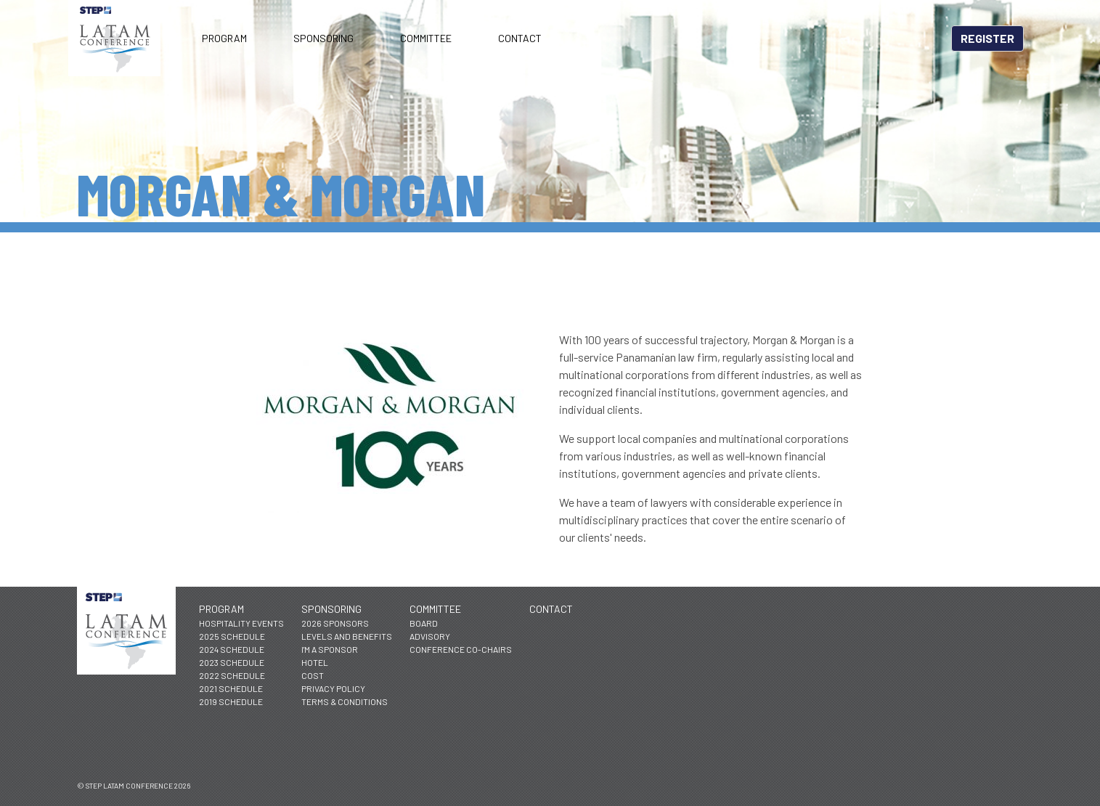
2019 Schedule (231, 701)
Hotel (314, 662)
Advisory (430, 636)
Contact (520, 38)
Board (424, 623)
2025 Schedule (232, 636)
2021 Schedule (231, 688)
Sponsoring (323, 38)
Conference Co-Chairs (461, 649)
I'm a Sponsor (329, 649)
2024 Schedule (231, 649)
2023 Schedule (231, 662)
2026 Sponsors (335, 623)
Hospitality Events (241, 623)
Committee (426, 38)
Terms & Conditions (344, 701)
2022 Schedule (232, 675)
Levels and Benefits (346, 636)
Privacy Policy (333, 688)
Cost (312, 675)
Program (224, 38)
